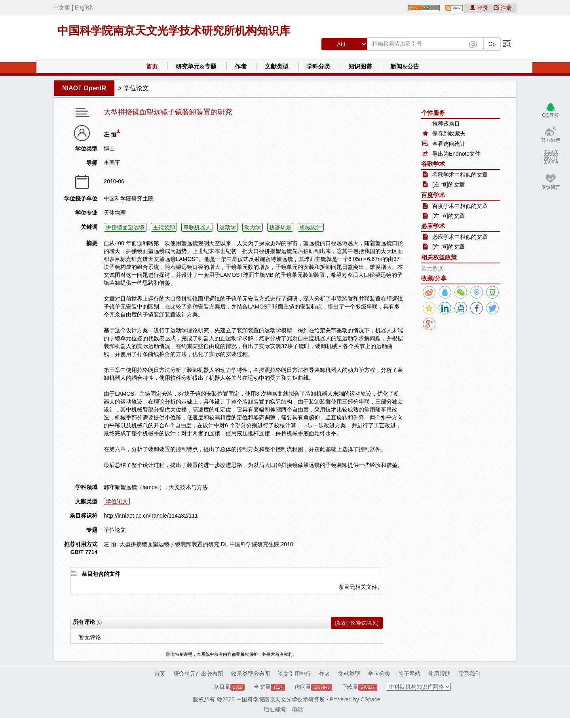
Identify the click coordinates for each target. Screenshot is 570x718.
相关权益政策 (439, 257)
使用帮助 (439, 673)
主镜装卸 (164, 227)
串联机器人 (197, 227)
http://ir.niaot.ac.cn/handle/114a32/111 (151, 515)
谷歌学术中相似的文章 (460, 174)
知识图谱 (360, 66)
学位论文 (136, 88)
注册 (503, 8)
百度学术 (433, 195)
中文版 (61, 7)
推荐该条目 (446, 123)
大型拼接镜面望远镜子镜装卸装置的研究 (168, 112)
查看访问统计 (449, 144)
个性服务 (433, 112)
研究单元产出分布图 (198, 673)
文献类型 (277, 66)
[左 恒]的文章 (448, 184)
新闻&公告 (404, 66)
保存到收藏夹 (449, 133)
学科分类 (318, 66)
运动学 (227, 227)
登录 (480, 8)
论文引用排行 (294, 673)
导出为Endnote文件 (456, 153)
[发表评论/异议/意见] (356, 623)
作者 (241, 66)
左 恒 (110, 134)
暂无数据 (432, 268)
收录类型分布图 (250, 673)
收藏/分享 (433, 278)
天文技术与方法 (188, 487)
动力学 (252, 227)
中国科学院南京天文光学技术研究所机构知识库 (173, 31)
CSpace (370, 699)
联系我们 (469, 673)
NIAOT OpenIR (84, 88)
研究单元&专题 (196, 66)
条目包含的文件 (101, 574)
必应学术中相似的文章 (460, 237)
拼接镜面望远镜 (125, 227)
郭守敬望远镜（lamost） (134, 487)
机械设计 (311, 227)
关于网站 (409, 673)
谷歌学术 (433, 163)
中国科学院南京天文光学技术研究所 (280, 699)
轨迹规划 (280, 227)
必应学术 (433, 226)
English (83, 7)
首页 (152, 66)
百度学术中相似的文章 (460, 206)
